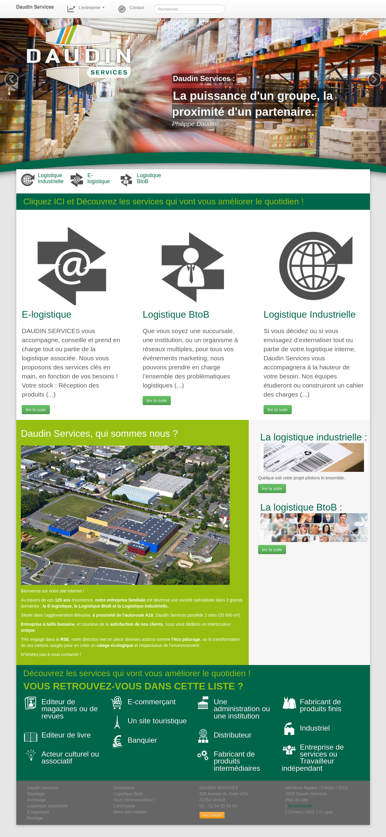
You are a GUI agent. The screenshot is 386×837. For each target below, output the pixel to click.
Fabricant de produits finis (321, 705)
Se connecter (300, 805)
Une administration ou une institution (242, 709)
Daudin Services (35, 7)
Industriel (315, 728)
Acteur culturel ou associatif (70, 757)
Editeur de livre (66, 735)
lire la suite (36, 409)
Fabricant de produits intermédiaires (237, 761)
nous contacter (212, 815)
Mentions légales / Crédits (310, 787)
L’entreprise (85, 9)
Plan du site (297, 799)
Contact (130, 9)
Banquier (142, 740)
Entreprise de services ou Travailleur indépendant (313, 757)
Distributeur (232, 735)
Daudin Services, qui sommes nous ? (99, 433)
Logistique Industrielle (310, 314)
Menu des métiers (130, 811)
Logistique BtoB (176, 314)
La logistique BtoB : (301, 507)
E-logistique (47, 314)
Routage (35, 818)
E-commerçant (152, 702)
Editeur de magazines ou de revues (69, 709)
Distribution (124, 787)
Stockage (36, 793)
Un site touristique (157, 721)
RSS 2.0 (314, 811)
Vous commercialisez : (134, 799)
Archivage (36, 799)
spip (329, 811)
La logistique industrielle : (313, 437)
